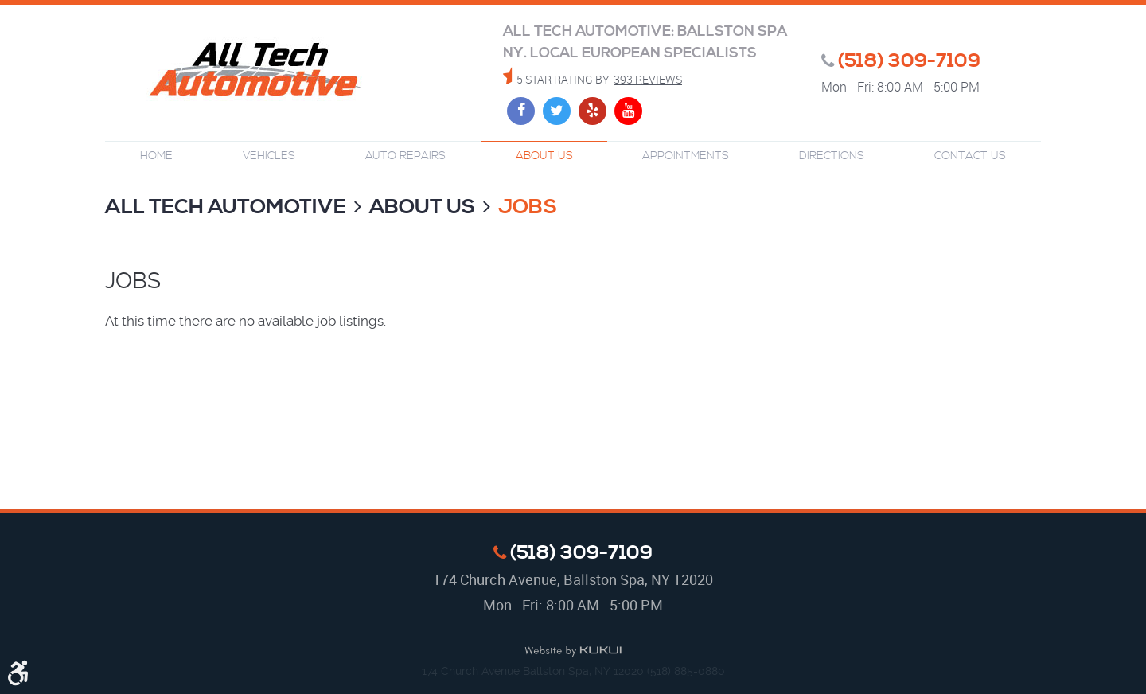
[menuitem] (156, 156)
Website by (573, 652)
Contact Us (970, 156)
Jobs (527, 207)
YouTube (628, 111)
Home (156, 156)
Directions (831, 156)
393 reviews (648, 79)
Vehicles (269, 156)
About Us (544, 156)
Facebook (521, 111)
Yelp (592, 111)
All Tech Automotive (225, 207)
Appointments (685, 156)
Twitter (557, 111)
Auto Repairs (405, 156)
